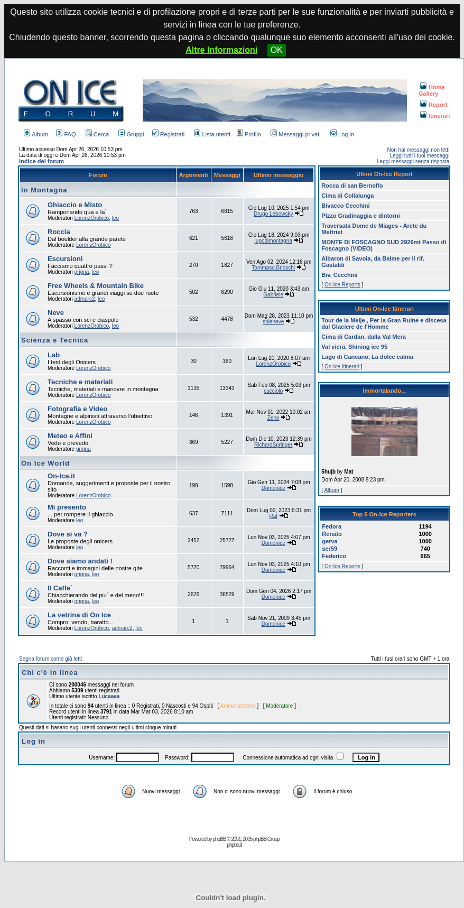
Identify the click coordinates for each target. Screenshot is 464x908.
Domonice (273, 488)
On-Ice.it (61, 476)
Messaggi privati (295, 134)
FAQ (66, 134)
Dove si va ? (68, 534)
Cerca (97, 134)
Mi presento (67, 507)
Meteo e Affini (70, 436)
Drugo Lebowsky (273, 214)
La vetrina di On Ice (79, 615)
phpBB (219, 839)
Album (36, 134)
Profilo (249, 134)
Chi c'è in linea (50, 673)
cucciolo (273, 391)
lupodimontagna (273, 241)
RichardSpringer (273, 445)
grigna (82, 272)
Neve (56, 313)
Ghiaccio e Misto (75, 205)
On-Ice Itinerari (341, 366)
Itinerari (435, 116)
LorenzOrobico (92, 218)
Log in (342, 134)
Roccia (59, 232)
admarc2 (85, 299)
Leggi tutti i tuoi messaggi (420, 156)
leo (115, 218)
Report (433, 104)
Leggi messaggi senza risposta (413, 161)
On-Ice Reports (342, 285)
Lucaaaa (108, 696)
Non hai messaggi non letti (418, 150)
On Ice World (45, 463)
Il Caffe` (60, 588)
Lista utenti (212, 134)
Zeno (273, 418)
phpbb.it (234, 845)
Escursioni (65, 259)
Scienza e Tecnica (54, 340)
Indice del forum (41, 161)
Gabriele (273, 295)
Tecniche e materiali (80, 382)
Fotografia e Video (77, 409)
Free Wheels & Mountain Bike (96, 286)
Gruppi (131, 134)
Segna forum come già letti (50, 659)
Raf (273, 516)
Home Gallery (432, 90)
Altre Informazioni (221, 49)
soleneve (273, 322)
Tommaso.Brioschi (273, 268)
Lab (54, 355)
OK (277, 49)
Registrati (168, 134)
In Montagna (44, 190)
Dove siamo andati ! (80, 561)
